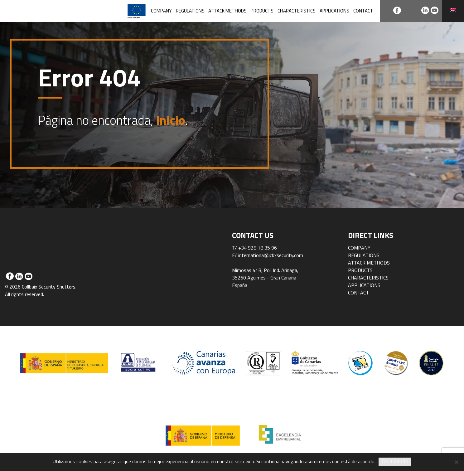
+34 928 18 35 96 (257, 247)
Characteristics (297, 10)
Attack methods (227, 10)
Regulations (190, 10)
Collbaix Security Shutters (49, 11)
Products (262, 10)
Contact (363, 10)
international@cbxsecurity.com (270, 255)
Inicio (170, 120)
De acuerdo (395, 461)
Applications (334, 10)
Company (161, 10)
